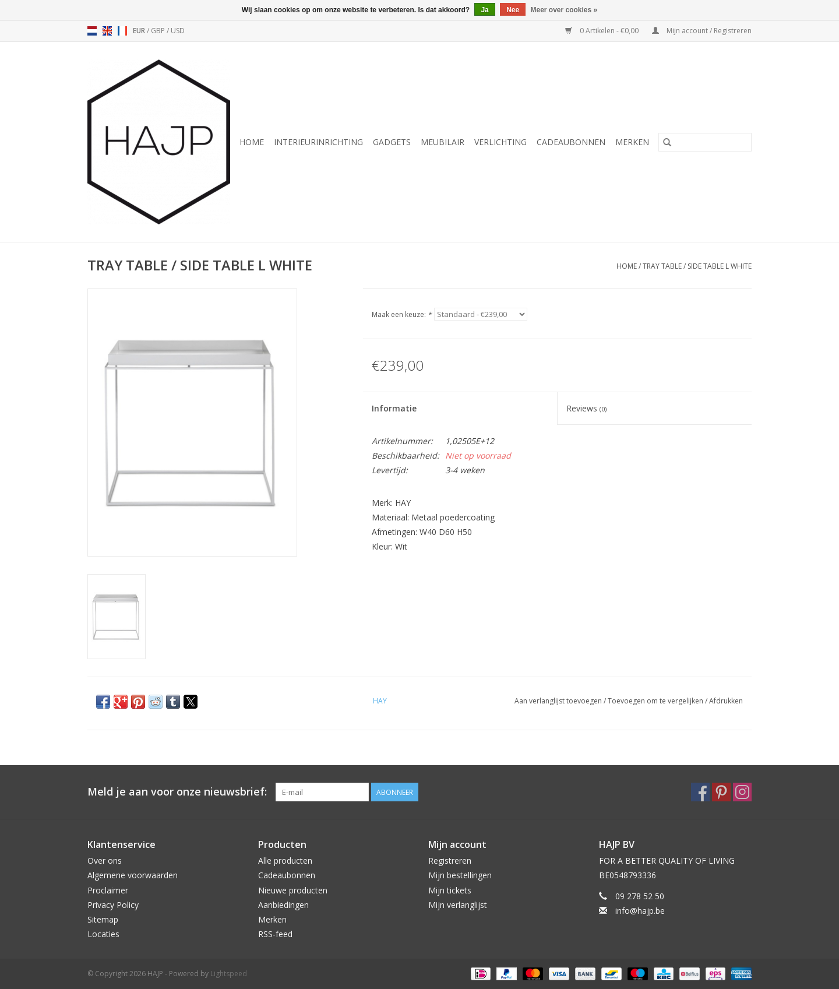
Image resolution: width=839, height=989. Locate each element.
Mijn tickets (449, 890)
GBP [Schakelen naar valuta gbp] (159, 31)
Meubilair (442, 141)
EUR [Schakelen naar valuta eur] (140, 31)
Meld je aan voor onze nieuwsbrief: (177, 792)
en (107, 31)
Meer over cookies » (564, 10)
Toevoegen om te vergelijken (656, 701)
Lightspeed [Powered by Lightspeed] (228, 974)
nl (92, 31)
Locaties (103, 933)
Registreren (449, 860)
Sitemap (102, 919)
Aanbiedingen (283, 904)
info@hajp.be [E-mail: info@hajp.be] (640, 910)
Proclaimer (107, 890)
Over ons (104, 860)
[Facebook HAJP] (700, 792)
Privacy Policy (113, 904)
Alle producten (285, 860)
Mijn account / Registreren (702, 31)
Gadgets (392, 141)
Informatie (394, 408)
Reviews (586, 408)
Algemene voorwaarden (132, 875)
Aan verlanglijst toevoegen (559, 701)
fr (122, 31)
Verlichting (500, 141)
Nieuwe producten (292, 890)
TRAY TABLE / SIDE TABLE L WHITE (697, 266)
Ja (484, 10)
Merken (632, 141)
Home (251, 141)
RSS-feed (275, 933)
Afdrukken (726, 701)
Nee (512, 10)
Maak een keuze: (402, 314)
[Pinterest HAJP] (721, 792)
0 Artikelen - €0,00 (602, 31)
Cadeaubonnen (571, 141)
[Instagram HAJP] (742, 792)
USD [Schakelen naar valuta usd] (178, 31)
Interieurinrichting (318, 141)
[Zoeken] (705, 142)
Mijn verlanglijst (457, 904)
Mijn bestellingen (460, 875)
